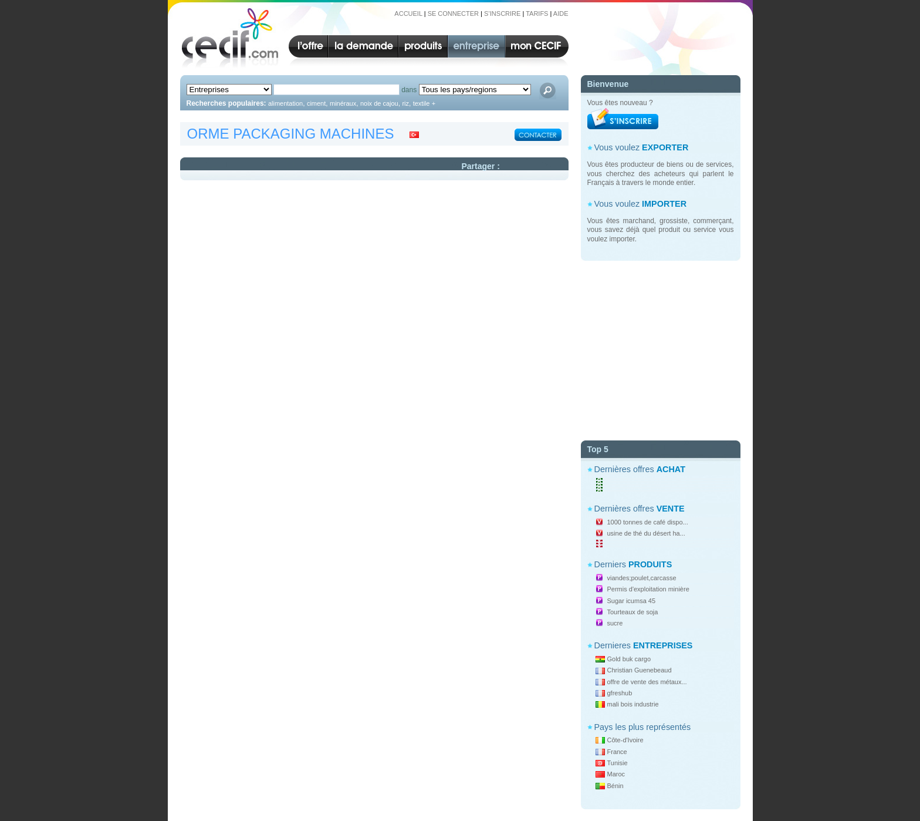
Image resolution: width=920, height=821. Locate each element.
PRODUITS (650, 564)
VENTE (671, 508)
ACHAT (671, 469)
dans (409, 90)
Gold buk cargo (629, 658)
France (617, 751)
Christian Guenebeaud (639, 670)
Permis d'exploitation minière (648, 589)
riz (405, 103)
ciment (316, 103)
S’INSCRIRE (502, 13)
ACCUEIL (408, 13)
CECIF (226, 37)
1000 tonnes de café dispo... (647, 522)
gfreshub (619, 692)
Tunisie (617, 762)
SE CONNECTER (453, 13)
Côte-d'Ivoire (625, 739)
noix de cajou (379, 103)
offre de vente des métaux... (647, 681)
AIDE (561, 13)
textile (421, 103)
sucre (615, 623)
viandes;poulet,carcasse (642, 577)
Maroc (616, 774)
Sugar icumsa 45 (631, 600)
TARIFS (537, 13)
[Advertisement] (660, 345)
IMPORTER (664, 203)
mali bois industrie (633, 704)
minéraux (343, 103)
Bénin (615, 785)
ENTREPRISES (663, 645)
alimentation (285, 103)
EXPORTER (665, 147)
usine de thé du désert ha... (646, 533)
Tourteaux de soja (632, 611)
